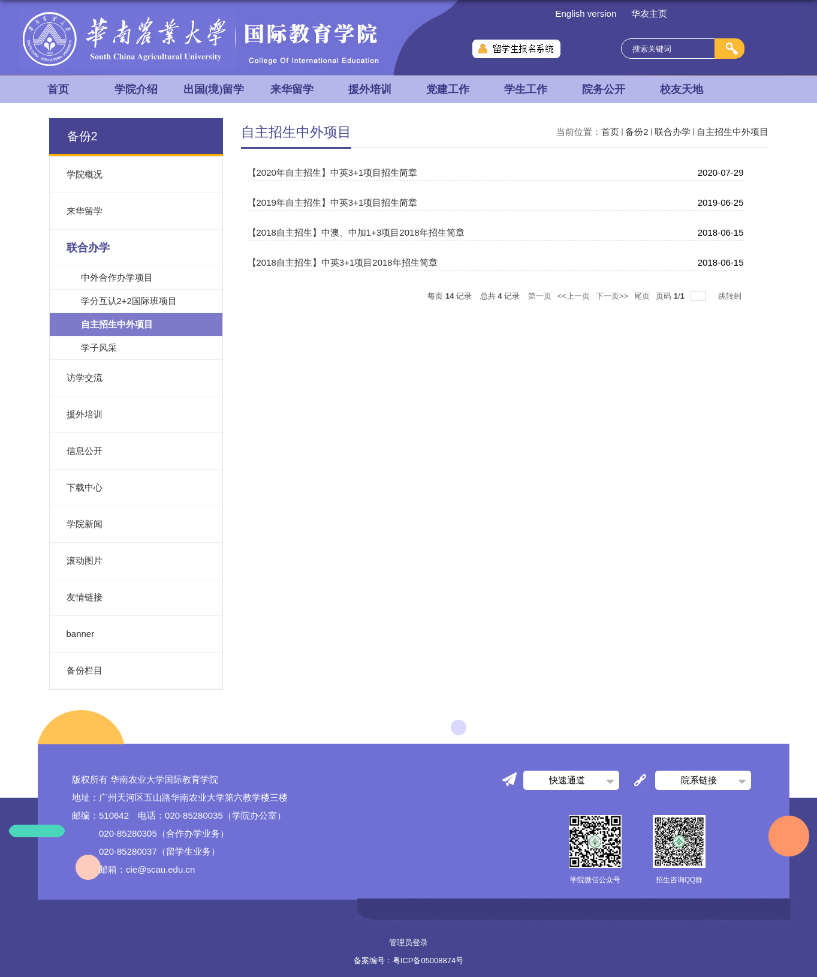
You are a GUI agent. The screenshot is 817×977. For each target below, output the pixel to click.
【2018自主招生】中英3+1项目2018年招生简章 (343, 262)
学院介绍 (136, 89)
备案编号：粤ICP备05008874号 (409, 960)
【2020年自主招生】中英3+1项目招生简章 (333, 172)
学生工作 (525, 89)
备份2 (636, 132)
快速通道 (567, 780)
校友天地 (681, 89)
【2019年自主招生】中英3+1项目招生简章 (333, 202)
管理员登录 (408, 942)
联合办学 (673, 132)
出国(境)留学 (214, 89)
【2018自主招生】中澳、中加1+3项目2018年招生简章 (356, 232)
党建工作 (447, 89)
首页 (58, 89)
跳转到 (731, 295)
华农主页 (649, 13)
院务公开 (603, 89)
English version (586, 13)
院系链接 (699, 780)
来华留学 (291, 89)
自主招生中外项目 (732, 132)
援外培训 (369, 89)
